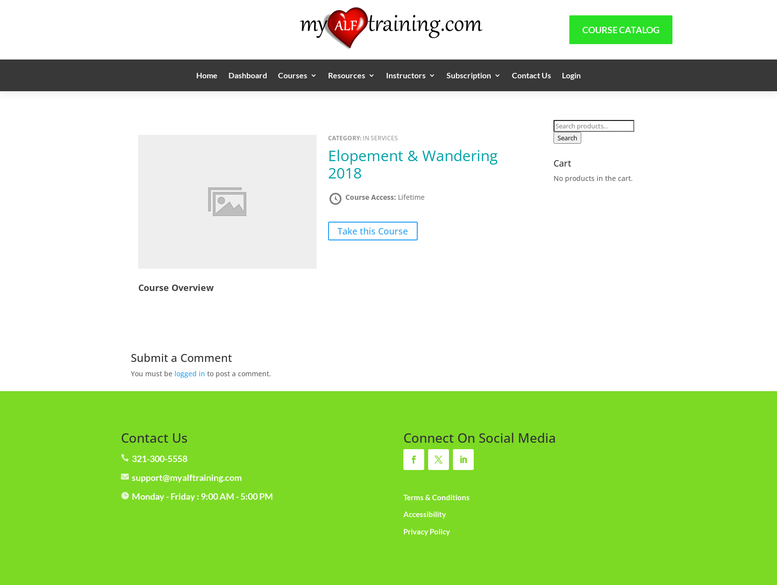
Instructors (406, 76)
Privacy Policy (426, 531)
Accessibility (424, 514)
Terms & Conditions (436, 497)
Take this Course (372, 231)
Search (567, 137)
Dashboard (247, 76)
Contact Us (531, 76)
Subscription (468, 76)
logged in (189, 373)
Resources (346, 76)
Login (571, 76)
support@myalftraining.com (187, 477)
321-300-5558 (159, 458)
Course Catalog (621, 29)
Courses (292, 76)
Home (207, 76)
